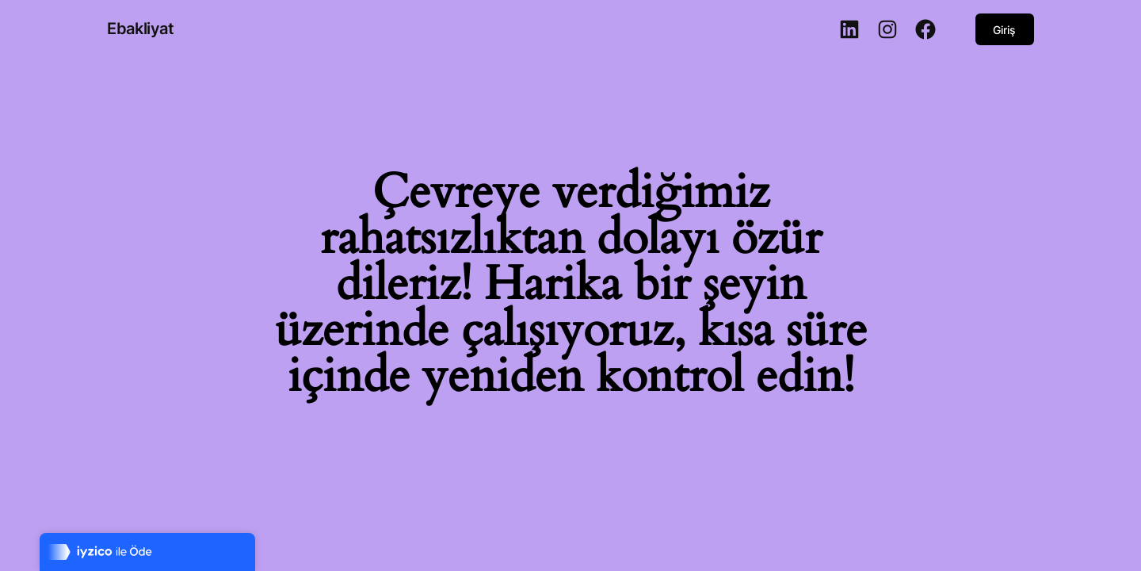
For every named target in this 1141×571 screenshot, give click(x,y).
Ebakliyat (140, 28)
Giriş (1004, 29)
